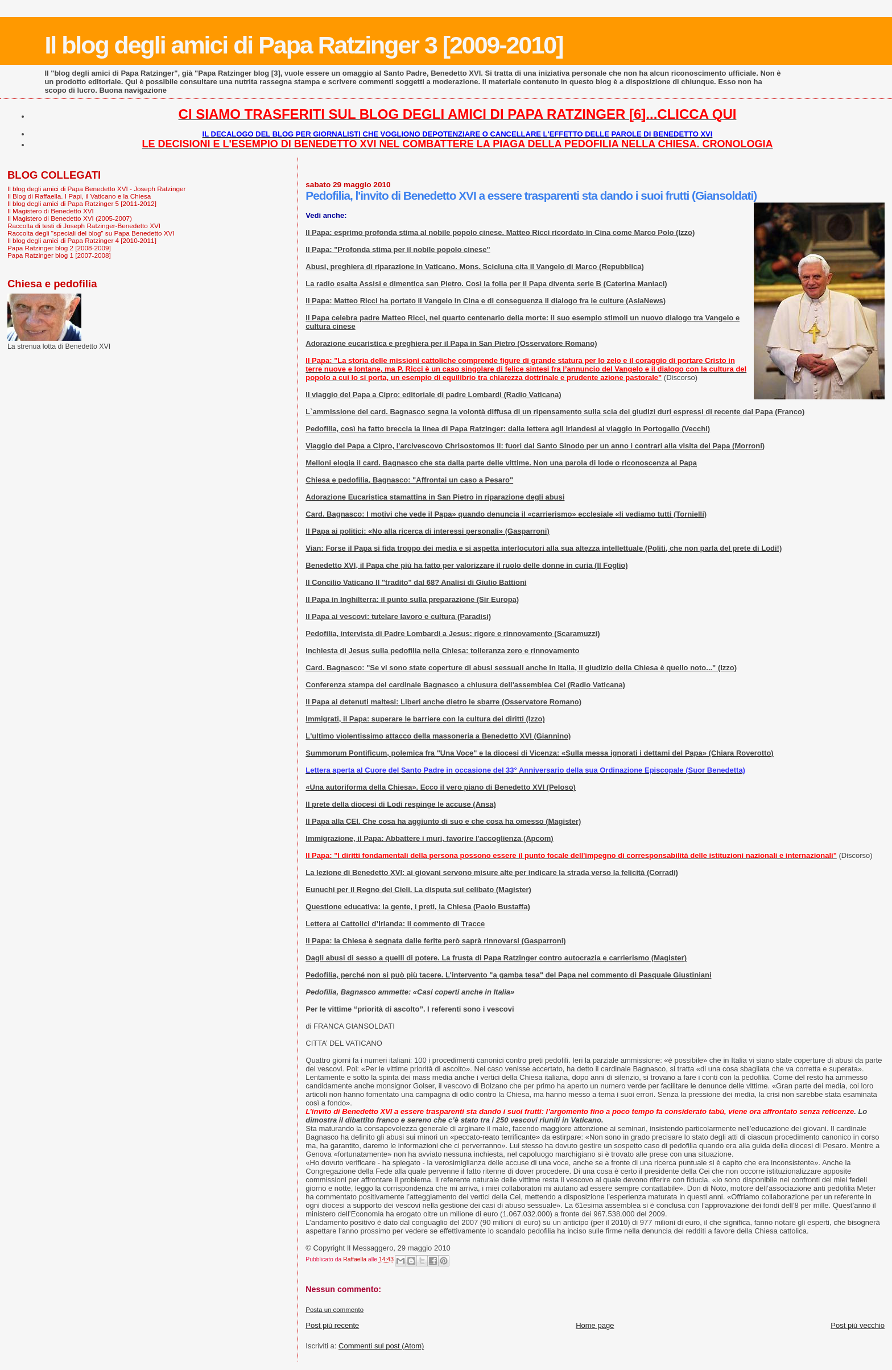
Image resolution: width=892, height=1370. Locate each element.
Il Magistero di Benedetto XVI (50, 210)
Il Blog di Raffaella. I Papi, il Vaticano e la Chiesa (79, 196)
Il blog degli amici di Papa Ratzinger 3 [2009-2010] (303, 45)
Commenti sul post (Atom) (381, 1346)
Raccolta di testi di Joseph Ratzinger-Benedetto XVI (83, 225)
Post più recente (332, 1325)
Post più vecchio (858, 1325)
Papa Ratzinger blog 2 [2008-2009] (59, 247)
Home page (595, 1325)
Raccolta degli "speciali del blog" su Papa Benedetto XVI (91, 233)
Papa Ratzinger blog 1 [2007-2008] (59, 255)
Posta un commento (334, 1309)
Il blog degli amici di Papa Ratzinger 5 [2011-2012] (81, 203)
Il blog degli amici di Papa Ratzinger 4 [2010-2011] (81, 240)
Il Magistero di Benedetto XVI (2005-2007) (69, 218)
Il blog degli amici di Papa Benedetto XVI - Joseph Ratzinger (96, 188)
